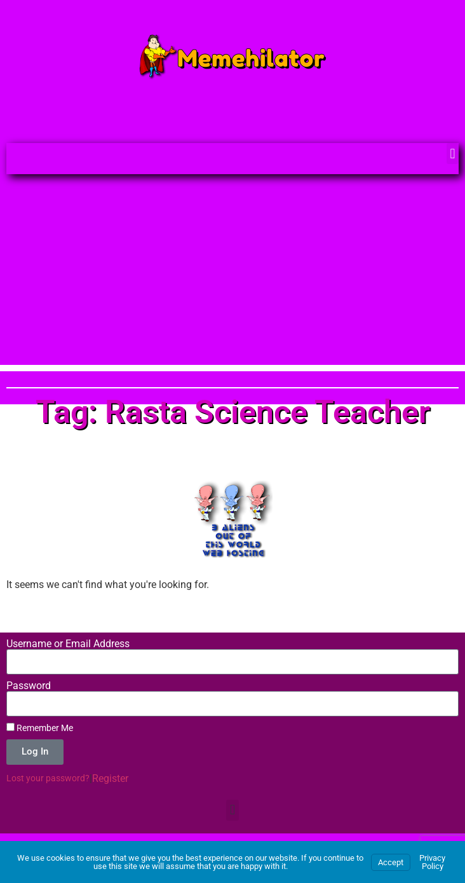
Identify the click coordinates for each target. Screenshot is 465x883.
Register (110, 778)
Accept (390, 862)
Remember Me (39, 728)
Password (28, 686)
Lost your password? (48, 778)
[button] (453, 153)
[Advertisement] (232, 276)
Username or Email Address (68, 644)
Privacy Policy (432, 862)
